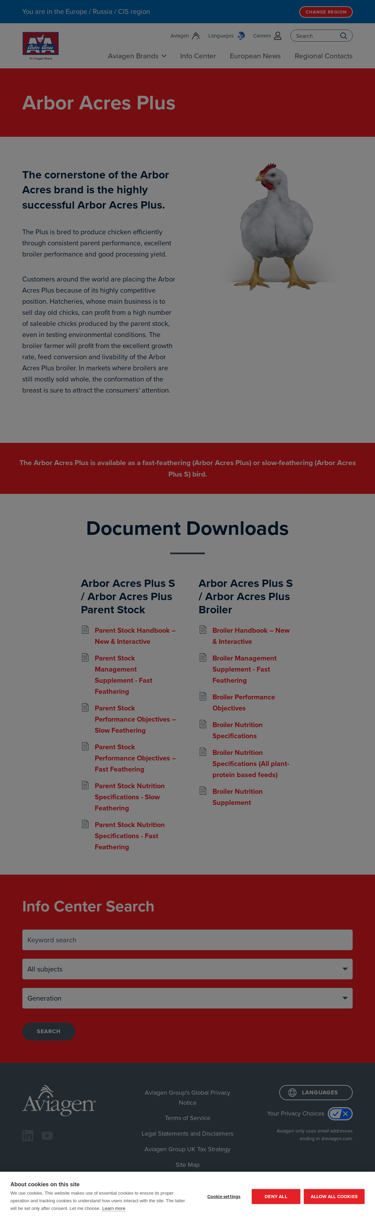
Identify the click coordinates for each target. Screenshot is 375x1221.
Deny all (276, 1196)
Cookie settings (224, 1196)
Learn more (113, 1208)
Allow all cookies (334, 1196)
